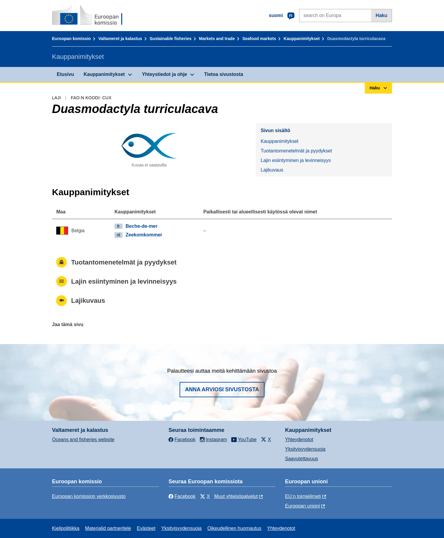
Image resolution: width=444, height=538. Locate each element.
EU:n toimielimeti (303, 496)
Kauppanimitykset (302, 38)
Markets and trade (217, 38)
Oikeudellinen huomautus (234, 528)
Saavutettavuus (301, 458)
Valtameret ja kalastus (120, 38)
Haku (381, 15)
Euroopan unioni (302, 505)
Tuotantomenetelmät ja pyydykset (296, 150)
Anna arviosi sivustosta (222, 389)
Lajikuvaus (272, 169)
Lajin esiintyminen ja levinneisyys (296, 160)
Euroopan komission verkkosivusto (88, 496)
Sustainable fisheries (171, 38)
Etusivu (65, 74)
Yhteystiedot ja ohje (164, 74)
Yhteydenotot (299, 439)
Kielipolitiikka (65, 528)
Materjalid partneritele (108, 528)
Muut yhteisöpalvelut (236, 496)
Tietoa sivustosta (223, 74)
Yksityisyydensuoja (305, 449)
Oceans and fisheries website (83, 439)
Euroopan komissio (71, 38)
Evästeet (146, 528)
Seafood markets (259, 38)
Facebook (182, 496)
